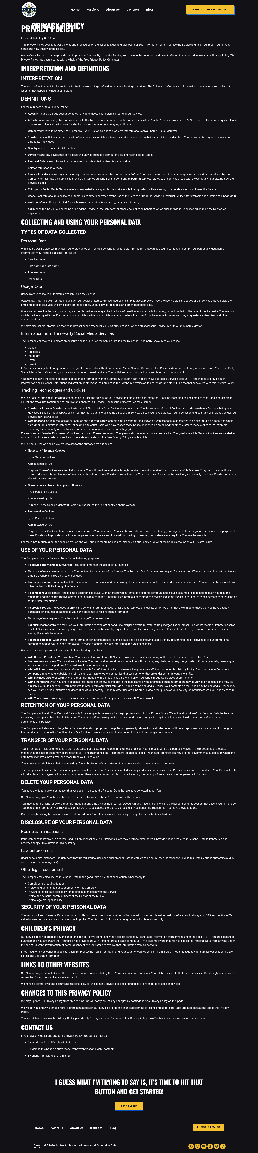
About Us (113, 10)
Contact (133, 10)
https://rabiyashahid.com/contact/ (93, 1049)
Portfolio (93, 10)
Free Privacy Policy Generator (101, 59)
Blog (149, 10)
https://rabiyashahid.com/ (123, 202)
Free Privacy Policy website (123, 437)
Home (75, 10)
